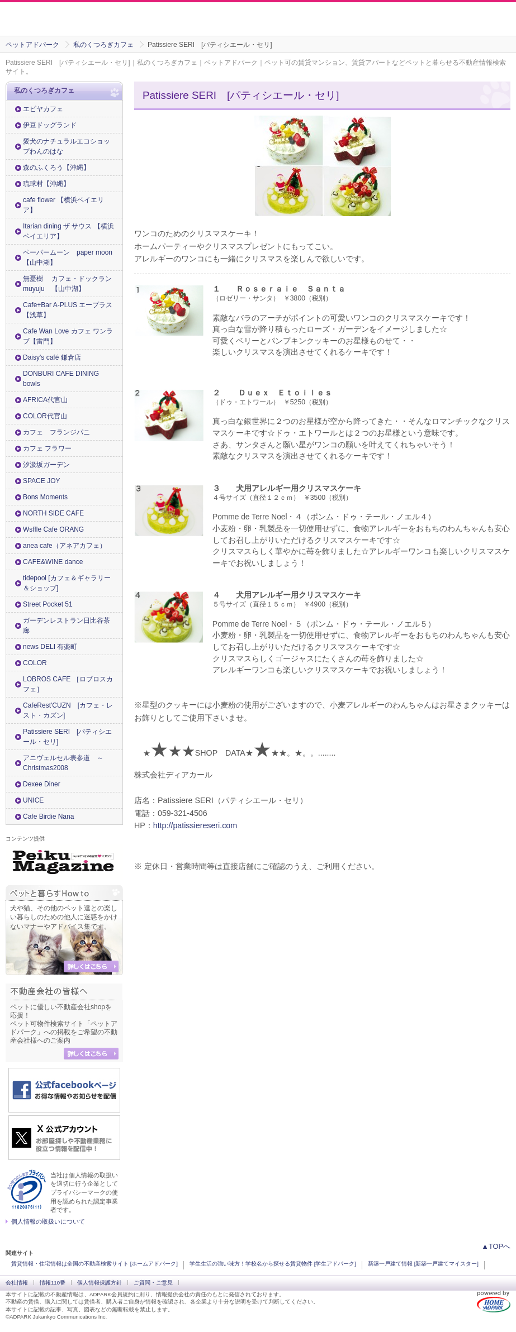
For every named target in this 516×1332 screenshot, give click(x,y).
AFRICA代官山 (45, 400)
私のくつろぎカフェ (103, 45)
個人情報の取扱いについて (48, 1221)
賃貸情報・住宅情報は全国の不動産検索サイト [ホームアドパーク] (94, 1264)
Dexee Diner (41, 784)
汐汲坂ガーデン (46, 465)
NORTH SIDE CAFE (53, 513)
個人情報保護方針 (99, 1283)
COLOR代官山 (45, 416)
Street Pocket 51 (48, 604)
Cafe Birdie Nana (48, 816)
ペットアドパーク (32, 45)
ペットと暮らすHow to (64, 893)
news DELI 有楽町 (50, 647)
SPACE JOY (41, 481)
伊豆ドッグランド (50, 125)
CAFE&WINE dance (53, 562)
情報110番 (52, 1283)
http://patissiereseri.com (195, 825)
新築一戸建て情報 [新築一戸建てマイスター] (423, 1264)
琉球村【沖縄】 (46, 184)
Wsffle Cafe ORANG (53, 529)
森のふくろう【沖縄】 (56, 167)
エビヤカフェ (43, 109)
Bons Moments (45, 497)
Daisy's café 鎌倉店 (52, 357)
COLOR (35, 663)
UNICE (33, 800)
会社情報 (17, 1283)
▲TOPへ (495, 1246)
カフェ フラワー (47, 448)
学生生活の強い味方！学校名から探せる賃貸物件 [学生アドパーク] (273, 1264)
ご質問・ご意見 (153, 1283)
